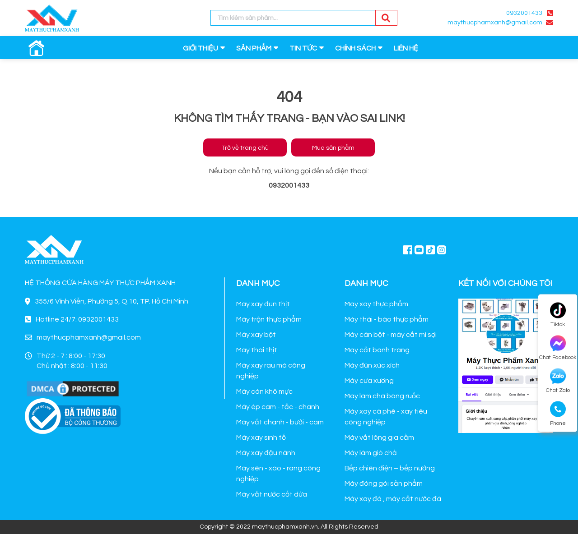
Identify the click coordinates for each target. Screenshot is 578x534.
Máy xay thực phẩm (376, 304)
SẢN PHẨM (253, 48)
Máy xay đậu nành (265, 452)
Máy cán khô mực (264, 391)
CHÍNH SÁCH (355, 48)
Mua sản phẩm (333, 148)
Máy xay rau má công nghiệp (270, 371)
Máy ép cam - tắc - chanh (277, 406)
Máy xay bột (256, 334)
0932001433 (524, 13)
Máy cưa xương (369, 380)
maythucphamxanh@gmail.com (494, 22)
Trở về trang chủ (245, 148)
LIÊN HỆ (406, 48)
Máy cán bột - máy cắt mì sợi (391, 334)
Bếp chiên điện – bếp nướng (390, 468)
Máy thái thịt (256, 350)
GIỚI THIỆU (200, 48)
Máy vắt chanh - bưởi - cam (280, 422)
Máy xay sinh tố (261, 437)
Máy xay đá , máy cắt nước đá (393, 498)
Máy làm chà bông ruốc (382, 396)
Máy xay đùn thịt (263, 304)
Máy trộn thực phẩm (269, 319)
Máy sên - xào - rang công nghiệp (278, 474)
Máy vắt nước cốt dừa (271, 494)
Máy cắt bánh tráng (377, 350)
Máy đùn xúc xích (372, 365)
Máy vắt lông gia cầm (379, 437)
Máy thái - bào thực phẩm (387, 319)
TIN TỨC (303, 48)
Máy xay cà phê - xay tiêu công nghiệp (386, 417)
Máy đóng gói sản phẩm (384, 483)
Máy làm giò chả (371, 452)
